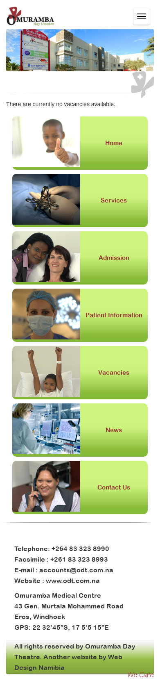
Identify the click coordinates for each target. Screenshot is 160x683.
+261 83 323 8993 (79, 559)
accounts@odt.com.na (76, 570)
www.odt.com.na (73, 580)
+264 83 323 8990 (80, 548)
